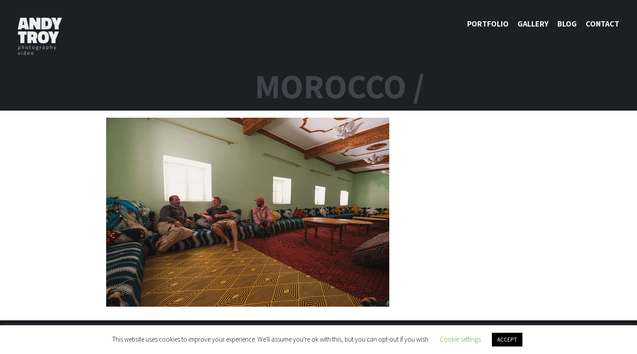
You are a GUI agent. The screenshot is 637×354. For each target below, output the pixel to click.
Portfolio (488, 24)
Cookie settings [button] (460, 339)
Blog (567, 24)
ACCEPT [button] (507, 339)
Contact (602, 24)
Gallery (533, 24)
